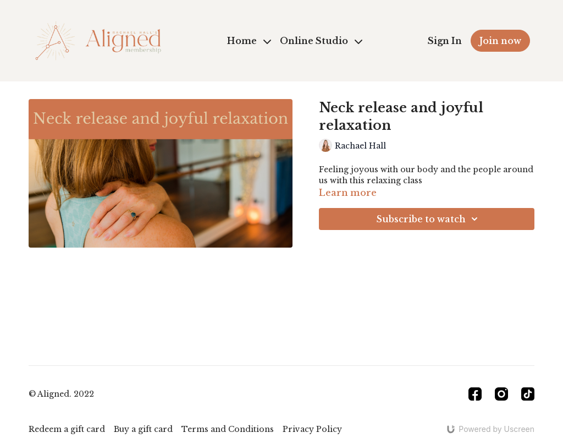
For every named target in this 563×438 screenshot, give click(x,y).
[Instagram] (501, 394)
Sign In (445, 40)
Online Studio (321, 40)
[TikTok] (527, 394)
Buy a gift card (143, 429)
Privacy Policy (312, 429)
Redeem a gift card (67, 429)
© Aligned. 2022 (61, 394)
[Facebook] (475, 394)
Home (249, 40)
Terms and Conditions (227, 429)
